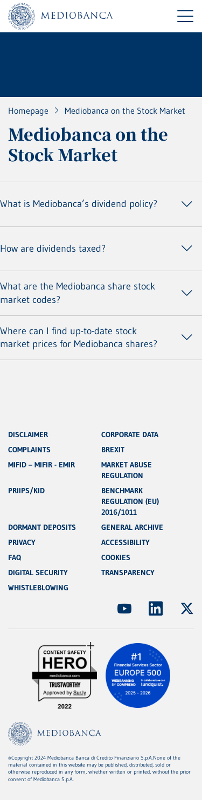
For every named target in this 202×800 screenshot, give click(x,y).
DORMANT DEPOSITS (42, 527)
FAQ (14, 557)
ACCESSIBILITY (125, 542)
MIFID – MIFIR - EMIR (41, 465)
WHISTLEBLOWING (38, 587)
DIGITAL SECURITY (38, 572)
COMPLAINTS (29, 449)
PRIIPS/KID (26, 490)
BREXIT (112, 449)
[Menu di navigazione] (185, 16)
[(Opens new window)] (124, 609)
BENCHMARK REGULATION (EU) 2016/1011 (130, 501)
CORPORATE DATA (129, 434)
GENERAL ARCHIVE (132, 527)
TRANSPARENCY (128, 572)
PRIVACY (22, 542)
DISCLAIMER (28, 434)
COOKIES (115, 557)
